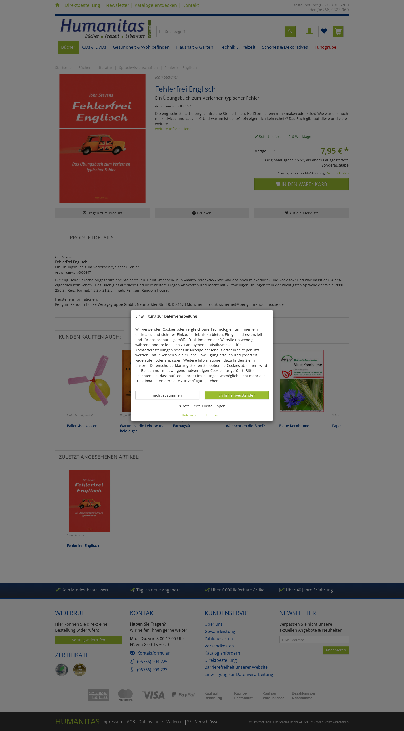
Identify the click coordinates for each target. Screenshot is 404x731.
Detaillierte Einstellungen (202, 405)
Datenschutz (191, 415)
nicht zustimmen (170, 395)
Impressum (214, 415)
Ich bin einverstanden (236, 395)
